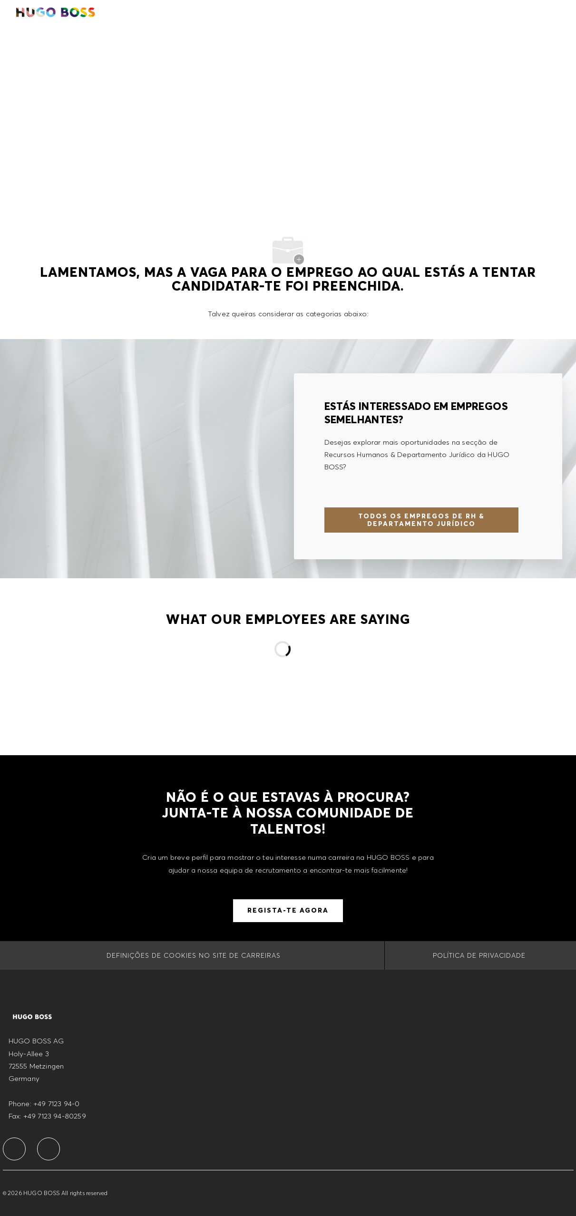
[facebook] (14, 1149)
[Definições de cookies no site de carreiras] (193, 955)
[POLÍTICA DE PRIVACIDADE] (479, 955)
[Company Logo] (56, 11)
